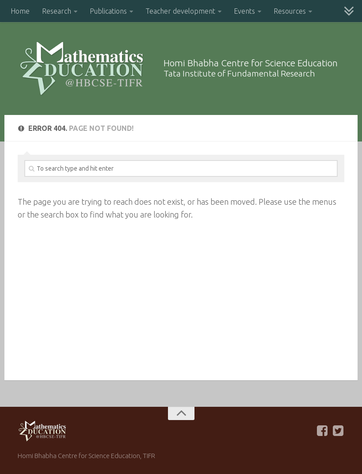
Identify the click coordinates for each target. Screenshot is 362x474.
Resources (290, 11)
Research (56, 11)
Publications (108, 11)
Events (244, 11)
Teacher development (180, 11)
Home (20, 11)
